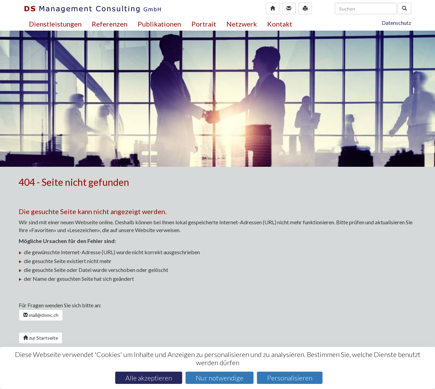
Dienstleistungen (55, 24)
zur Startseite (40, 338)
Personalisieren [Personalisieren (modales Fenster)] (289, 378)
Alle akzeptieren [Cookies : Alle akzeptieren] (148, 378)
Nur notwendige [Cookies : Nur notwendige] (219, 378)
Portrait (203, 24)
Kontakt (279, 24)
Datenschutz (396, 22)
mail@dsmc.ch (40, 315)
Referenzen (109, 24)
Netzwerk (241, 24)
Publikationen (159, 24)
